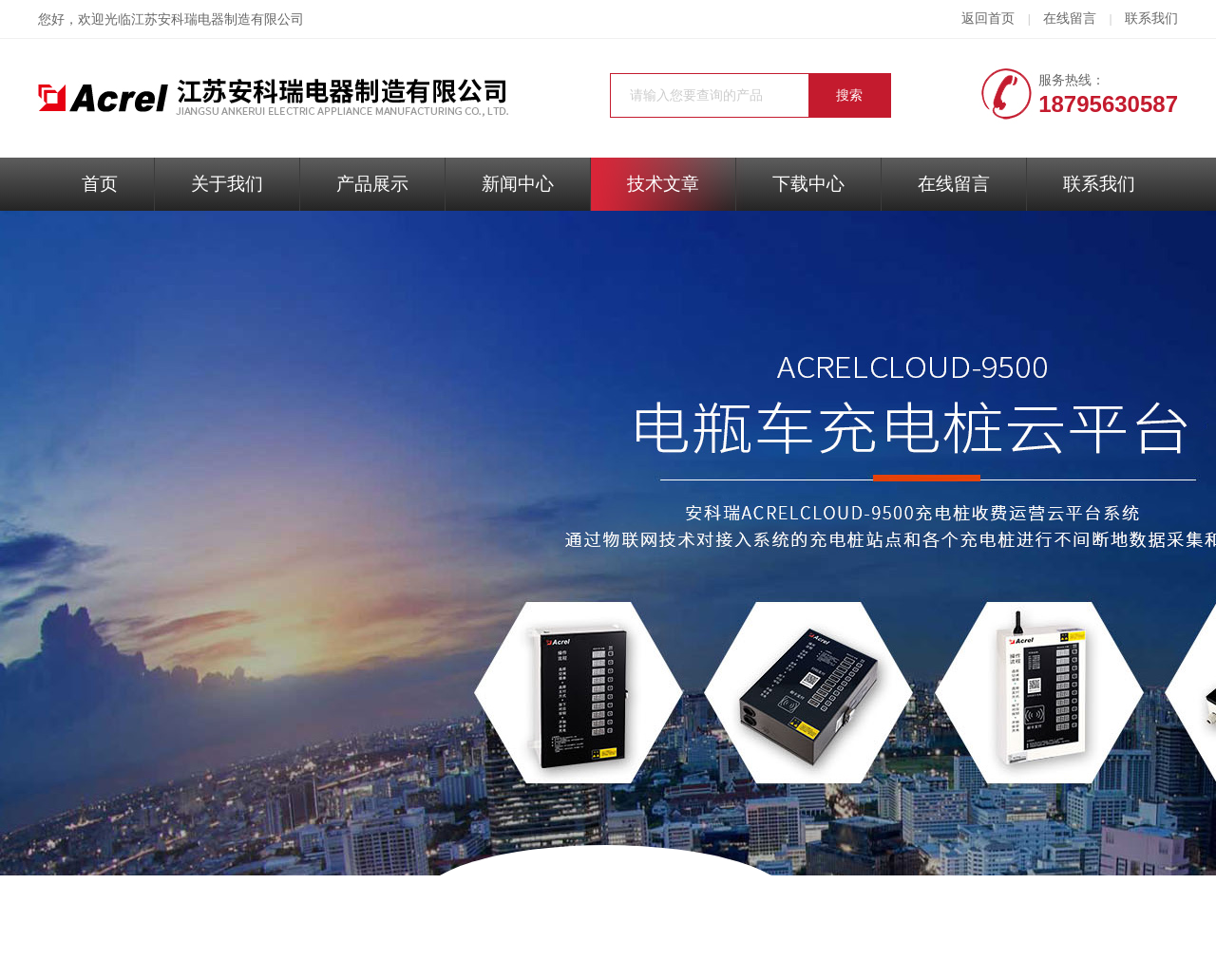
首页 (100, 184)
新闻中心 (518, 184)
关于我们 (227, 184)
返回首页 (988, 18)
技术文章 (663, 184)
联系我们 (1151, 18)
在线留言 (1069, 18)
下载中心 (808, 184)
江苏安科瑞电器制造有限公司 (217, 19)
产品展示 (372, 184)
